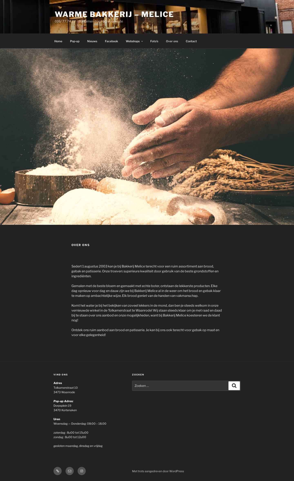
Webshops (135, 41)
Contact (191, 41)
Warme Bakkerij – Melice (114, 14)
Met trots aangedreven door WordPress (158, 471)
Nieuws (92, 41)
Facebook (111, 41)
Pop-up (74, 41)
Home (58, 41)
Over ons (172, 41)
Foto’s (154, 41)
